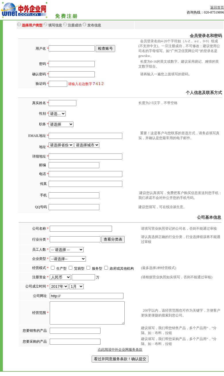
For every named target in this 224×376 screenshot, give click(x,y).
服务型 (94, 268)
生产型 (59, 268)
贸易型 (76, 268)
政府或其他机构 (122, 268)
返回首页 (217, 7)
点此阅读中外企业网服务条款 (120, 354)
